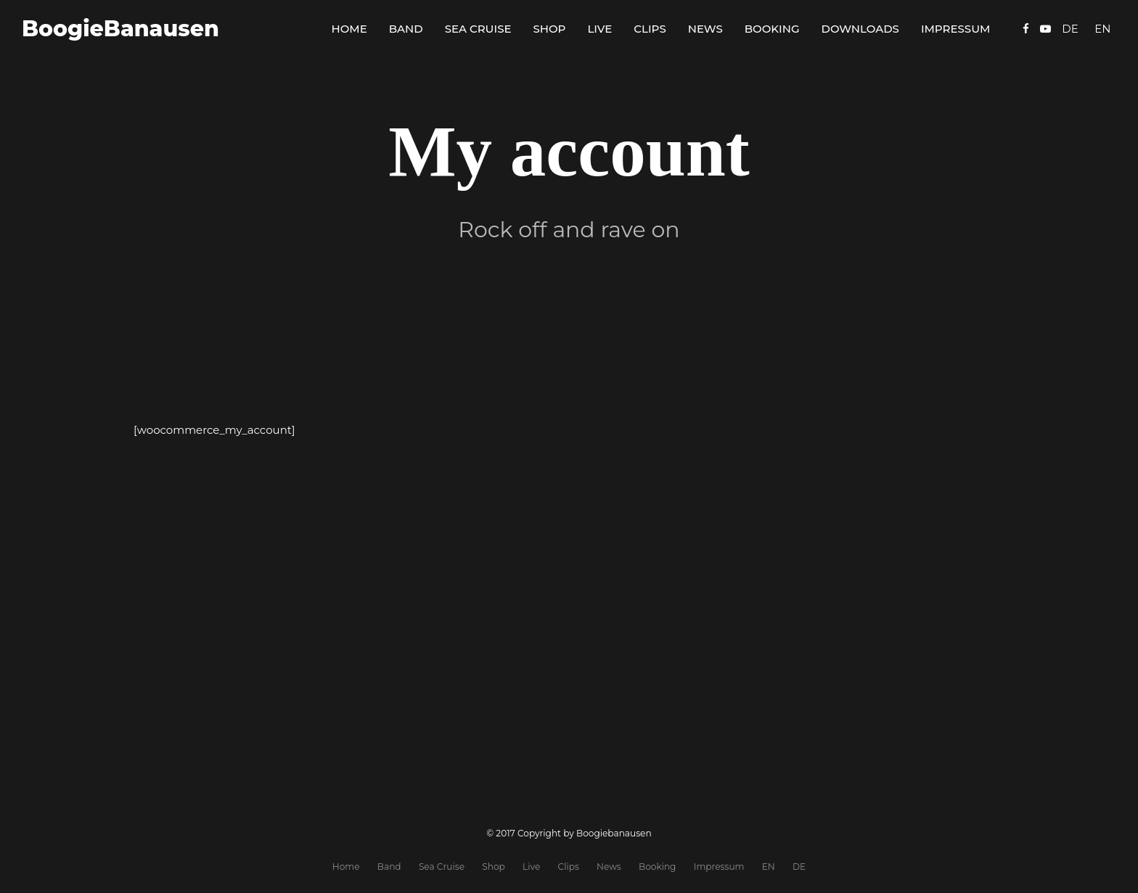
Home (349, 29)
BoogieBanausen (120, 28)
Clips (650, 29)
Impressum (955, 29)
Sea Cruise (478, 29)
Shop (549, 29)
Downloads (860, 29)
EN (768, 866)
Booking (772, 29)
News (705, 29)
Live (599, 29)
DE (799, 866)
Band (406, 29)
